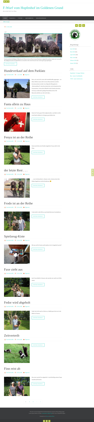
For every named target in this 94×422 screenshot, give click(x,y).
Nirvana (47, 415)
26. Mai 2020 (9, 26)
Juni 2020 (72, 49)
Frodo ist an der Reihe (18, 203)
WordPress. (52, 415)
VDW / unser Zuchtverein (76, 79)
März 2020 (73, 57)
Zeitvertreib (11, 335)
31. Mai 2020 (20, 141)
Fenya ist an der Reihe (18, 137)
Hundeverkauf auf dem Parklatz (24, 70)
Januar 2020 (73, 63)
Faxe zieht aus (13, 269)
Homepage (6, 21)
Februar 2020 (73, 60)
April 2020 (73, 54)
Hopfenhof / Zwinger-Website (77, 73)
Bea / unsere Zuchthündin (76, 76)
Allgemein (28, 74)
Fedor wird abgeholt (17, 302)
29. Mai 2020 (20, 273)
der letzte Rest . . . (15, 170)
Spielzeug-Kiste (14, 236)
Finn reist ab (12, 368)
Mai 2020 (72, 52)
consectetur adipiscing (47, 412)
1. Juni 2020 (20, 74)
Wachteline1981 (10, 74)
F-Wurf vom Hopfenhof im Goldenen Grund (33, 8)
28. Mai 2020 (20, 372)
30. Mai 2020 (20, 207)
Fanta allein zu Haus (17, 104)
